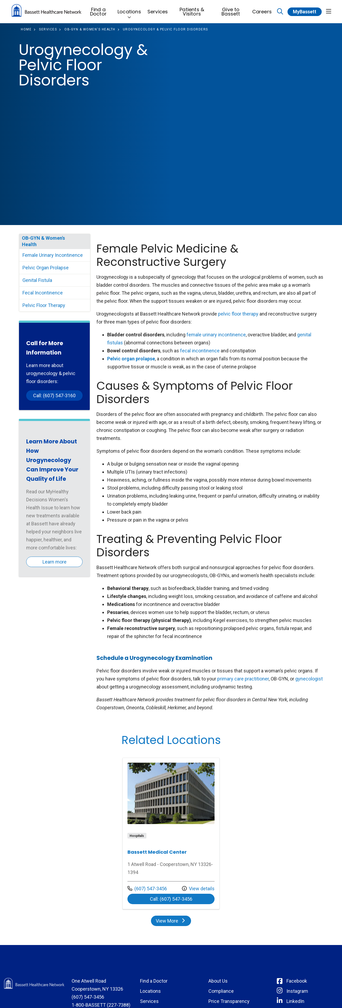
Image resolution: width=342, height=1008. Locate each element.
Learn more (54, 562)
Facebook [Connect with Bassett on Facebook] (296, 981)
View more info (171, 833)
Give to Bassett (231, 10)
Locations (129, 9)
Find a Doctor (98, 10)
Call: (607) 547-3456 (171, 899)
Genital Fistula (37, 280)
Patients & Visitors (192, 10)
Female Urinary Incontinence (52, 255)
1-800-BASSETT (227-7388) (101, 1005)
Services (157, 9)
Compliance (221, 991)
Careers (262, 9)
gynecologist (309, 679)
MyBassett (304, 11)
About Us (218, 981)
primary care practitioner (243, 679)
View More (171, 921)
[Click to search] (280, 12)
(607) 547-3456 (147, 888)
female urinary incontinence (216, 334)
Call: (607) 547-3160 (54, 395)
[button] (328, 12)
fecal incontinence (200, 350)
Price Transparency (229, 1001)
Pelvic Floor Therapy (43, 305)
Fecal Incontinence (42, 293)
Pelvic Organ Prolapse (45, 267)
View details (198, 888)
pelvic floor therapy (238, 314)
